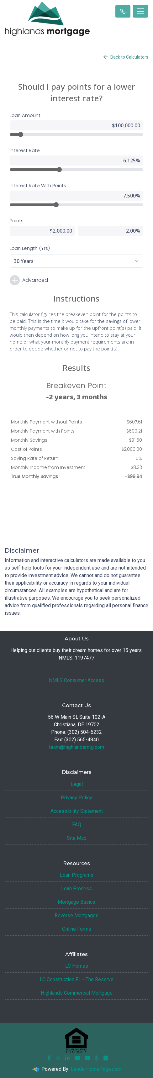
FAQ (76, 825)
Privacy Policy (76, 798)
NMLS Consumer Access (76, 680)
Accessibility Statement (76, 811)
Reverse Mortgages (76, 915)
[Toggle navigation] (140, 11)
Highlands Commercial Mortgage (77, 993)
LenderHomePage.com (96, 1069)
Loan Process (76, 888)
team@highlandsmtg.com (76, 747)
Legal (77, 784)
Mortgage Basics (76, 902)
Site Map (77, 838)
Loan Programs (76, 875)
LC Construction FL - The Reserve (76, 979)
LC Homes (76, 966)
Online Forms (76, 929)
